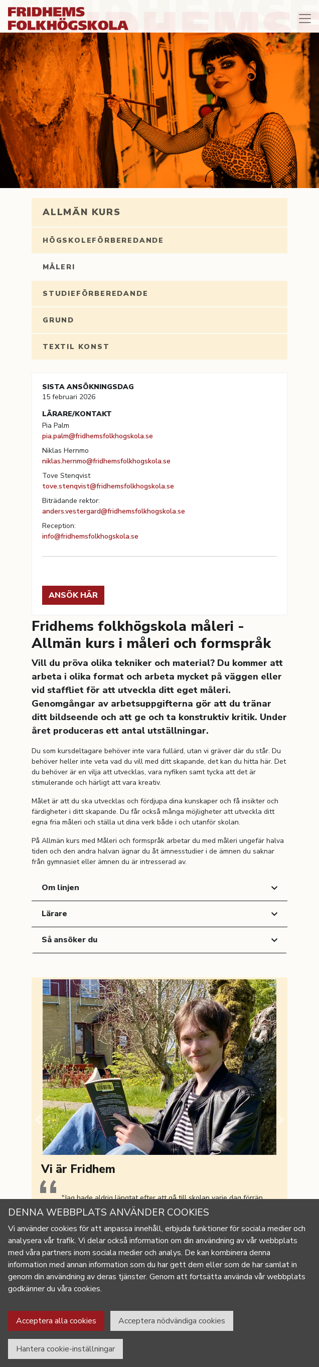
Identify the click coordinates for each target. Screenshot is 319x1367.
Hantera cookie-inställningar (65, 1348)
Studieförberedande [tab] (95, 293)
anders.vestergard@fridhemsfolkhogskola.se (113, 511)
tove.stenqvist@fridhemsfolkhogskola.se (108, 486)
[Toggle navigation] (304, 18)
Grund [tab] (58, 320)
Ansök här (73, 595)
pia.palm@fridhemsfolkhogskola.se (97, 436)
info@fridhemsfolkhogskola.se (90, 536)
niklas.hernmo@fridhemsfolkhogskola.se (106, 461)
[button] (38, 1119)
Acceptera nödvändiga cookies (171, 1320)
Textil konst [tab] (76, 347)
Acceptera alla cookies (56, 1320)
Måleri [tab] (59, 267)
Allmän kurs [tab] (82, 212)
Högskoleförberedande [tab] (103, 240)
